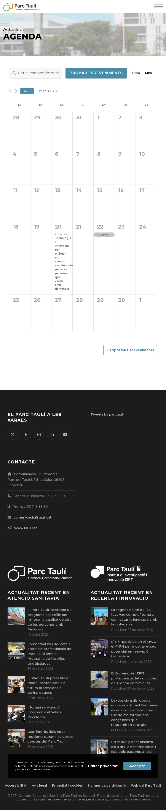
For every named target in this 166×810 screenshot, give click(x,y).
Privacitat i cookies (67, 785)
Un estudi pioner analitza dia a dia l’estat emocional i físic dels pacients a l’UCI (133, 747)
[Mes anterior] (10, 91)
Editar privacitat (103, 766)
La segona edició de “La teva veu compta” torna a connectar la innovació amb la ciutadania (134, 617)
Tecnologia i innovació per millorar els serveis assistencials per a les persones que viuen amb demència (64, 263)
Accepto (137, 766)
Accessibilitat (16, 785)
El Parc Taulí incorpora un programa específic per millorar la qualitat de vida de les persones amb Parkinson (49, 619)
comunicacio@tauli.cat (32, 517)
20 (58, 227)
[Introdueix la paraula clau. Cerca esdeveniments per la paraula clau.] (35, 73)
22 (100, 227)
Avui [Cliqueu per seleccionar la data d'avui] (27, 91)
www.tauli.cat (25, 528)
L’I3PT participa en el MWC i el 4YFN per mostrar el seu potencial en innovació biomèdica (134, 649)
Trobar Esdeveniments (96, 73)
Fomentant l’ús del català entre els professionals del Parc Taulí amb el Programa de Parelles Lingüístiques (49, 654)
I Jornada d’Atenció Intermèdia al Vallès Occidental (44, 712)
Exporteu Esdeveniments (130, 350)
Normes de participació (107, 785)
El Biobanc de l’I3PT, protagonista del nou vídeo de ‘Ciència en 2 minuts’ (134, 678)
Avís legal (39, 785)
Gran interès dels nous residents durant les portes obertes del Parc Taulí (50, 736)
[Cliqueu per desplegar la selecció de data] (47, 91)
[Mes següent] (16, 91)
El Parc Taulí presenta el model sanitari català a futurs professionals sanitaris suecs (48, 685)
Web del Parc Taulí (146, 785)
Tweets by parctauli (107, 414)
